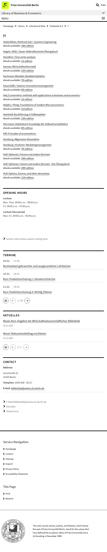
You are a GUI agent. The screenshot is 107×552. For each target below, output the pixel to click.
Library (21, 26)
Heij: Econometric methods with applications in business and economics (41, 95)
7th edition (27, 80)
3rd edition (27, 108)
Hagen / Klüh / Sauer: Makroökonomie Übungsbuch (30, 51)
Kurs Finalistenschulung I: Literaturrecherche (29, 279)
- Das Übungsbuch (60, 164)
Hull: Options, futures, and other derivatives (26, 173)
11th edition (27, 177)
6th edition (27, 89)
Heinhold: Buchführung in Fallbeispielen (24, 114)
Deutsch (9, 498)
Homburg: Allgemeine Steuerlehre (21, 139)
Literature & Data (37, 26)
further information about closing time (27, 239)
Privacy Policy (12, 468)
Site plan (11, 406)
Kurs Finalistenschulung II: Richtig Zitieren (27, 292)
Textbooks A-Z (56, 26)
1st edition (26, 61)
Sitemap (10, 458)
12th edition (27, 70)
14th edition (27, 45)
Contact (9, 453)
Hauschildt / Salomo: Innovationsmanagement (28, 85)
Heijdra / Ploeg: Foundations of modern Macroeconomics (33, 104)
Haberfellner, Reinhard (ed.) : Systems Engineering (30, 42)
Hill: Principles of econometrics (19, 133)
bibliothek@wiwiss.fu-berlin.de (27, 388)
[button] (6, 301)
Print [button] (8, 493)
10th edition (27, 158)
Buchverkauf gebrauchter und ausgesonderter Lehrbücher (37, 266)
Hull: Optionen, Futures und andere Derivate (26, 154)
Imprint (9, 463)
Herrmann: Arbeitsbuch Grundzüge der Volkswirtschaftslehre (35, 124)
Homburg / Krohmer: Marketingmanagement (27, 144)
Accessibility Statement (17, 473)
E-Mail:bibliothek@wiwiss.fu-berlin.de (26, 402)
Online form (12, 411)
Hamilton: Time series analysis (19, 57)
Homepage (8, 26)
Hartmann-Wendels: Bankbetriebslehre (24, 76)
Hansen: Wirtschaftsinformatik (19, 66)
